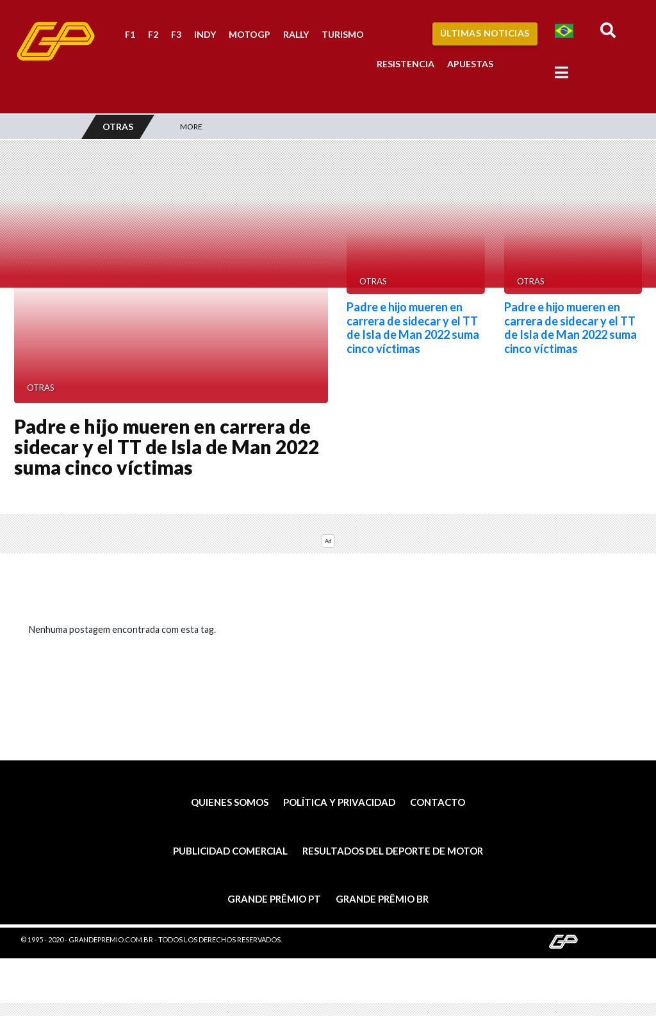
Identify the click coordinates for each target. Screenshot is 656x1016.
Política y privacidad (339, 802)
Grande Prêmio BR (382, 899)
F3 (176, 34)
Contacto (437, 802)
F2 (153, 34)
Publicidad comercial (230, 850)
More (191, 126)
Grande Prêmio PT (274, 899)
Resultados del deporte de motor (392, 850)
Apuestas (470, 63)
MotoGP (249, 34)
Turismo (343, 34)
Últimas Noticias (485, 33)
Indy (205, 34)
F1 (130, 34)
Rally (296, 34)
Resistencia (405, 63)
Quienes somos (229, 802)
